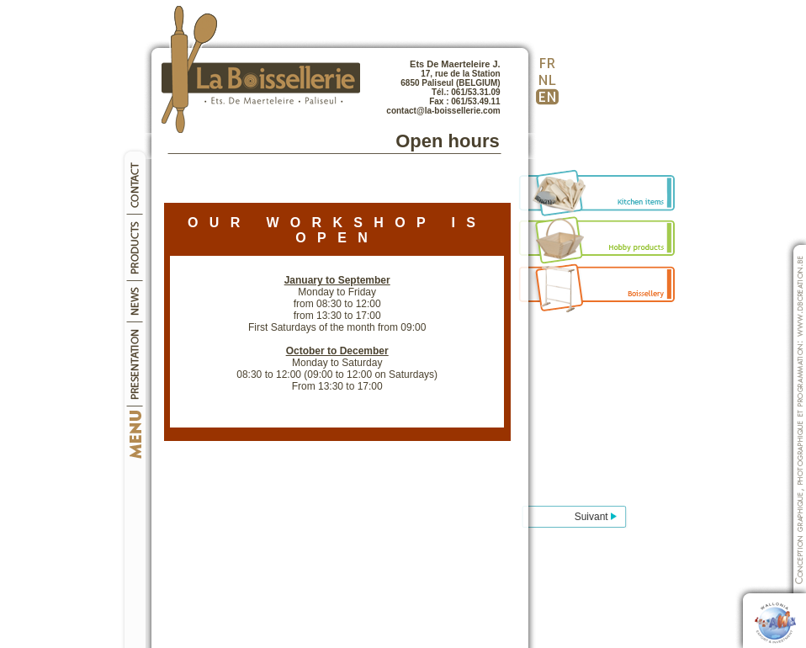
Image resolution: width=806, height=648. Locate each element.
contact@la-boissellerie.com (443, 110)
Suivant (596, 517)
